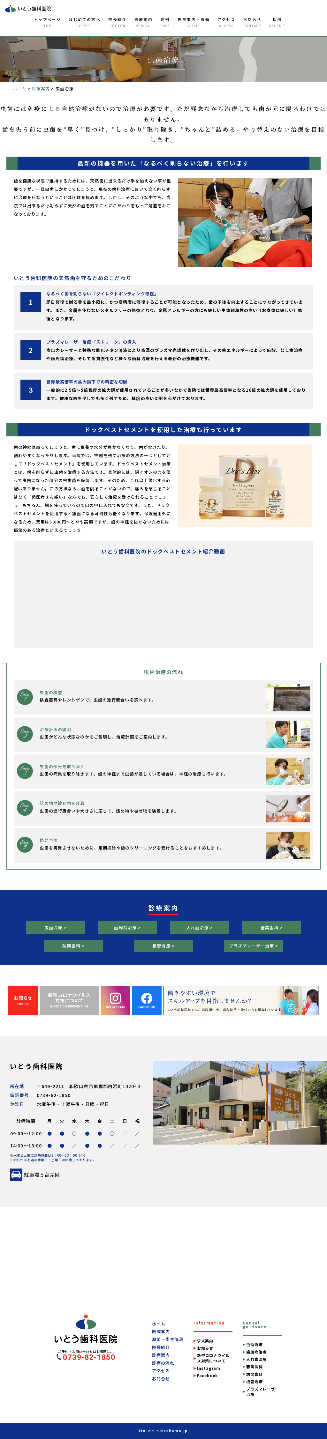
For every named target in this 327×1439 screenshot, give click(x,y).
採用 (277, 22)
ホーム (158, 1324)
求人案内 (205, 1340)
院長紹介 (117, 22)
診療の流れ (163, 1363)
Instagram (208, 1368)
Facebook (207, 1375)
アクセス (226, 22)
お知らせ (205, 1348)
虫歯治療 (254, 1344)
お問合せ (252, 22)
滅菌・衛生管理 (168, 1339)
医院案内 (161, 1331)
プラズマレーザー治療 (262, 1391)
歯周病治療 (256, 1351)
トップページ (47, 22)
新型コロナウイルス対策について (213, 1358)
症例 (165, 22)
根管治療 (254, 1381)
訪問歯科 (254, 1374)
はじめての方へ (85, 22)
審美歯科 (254, 1366)
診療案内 (143, 22)
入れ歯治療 (256, 1359)
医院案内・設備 (194, 22)
